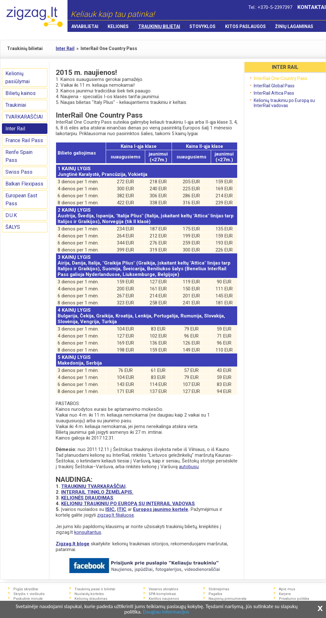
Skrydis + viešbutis (29, 594)
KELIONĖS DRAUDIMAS (87, 498)
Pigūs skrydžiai (25, 589)
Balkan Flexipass (24, 184)
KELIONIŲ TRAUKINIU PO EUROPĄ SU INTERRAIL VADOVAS (128, 503)
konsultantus (87, 532)
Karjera (285, 594)
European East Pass (21, 200)
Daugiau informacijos (166, 612)
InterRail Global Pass (274, 85)
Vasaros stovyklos (163, 589)
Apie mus (287, 589)
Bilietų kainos (20, 93)
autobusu (189, 466)
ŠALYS (12, 227)
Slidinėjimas (219, 589)
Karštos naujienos (164, 599)
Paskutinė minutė (28, 599)
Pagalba (215, 594)
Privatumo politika (294, 599)
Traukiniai (15, 105)
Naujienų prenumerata (227, 599)
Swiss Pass (18, 172)
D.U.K (11, 215)
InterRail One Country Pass (280, 78)
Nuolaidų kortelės (89, 594)
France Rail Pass (24, 140)
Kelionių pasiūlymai (17, 77)
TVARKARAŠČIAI (24, 117)
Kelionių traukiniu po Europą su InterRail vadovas (284, 103)
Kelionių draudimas (90, 599)
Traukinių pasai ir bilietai (94, 589)
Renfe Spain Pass (18, 156)
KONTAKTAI (311, 7)
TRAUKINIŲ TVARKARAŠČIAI (93, 486)
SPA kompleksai (162, 594)
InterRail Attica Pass (274, 93)
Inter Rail (15, 129)
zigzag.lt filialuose (115, 515)
